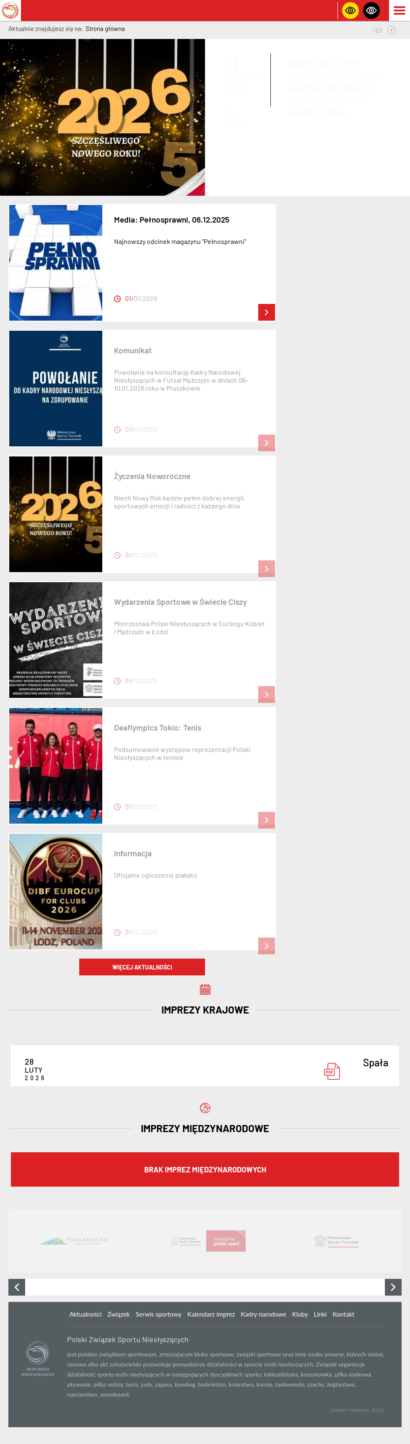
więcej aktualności (142, 967)
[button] (391, 30)
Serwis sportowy (159, 1314)
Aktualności (85, 1314)
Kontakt (343, 1314)
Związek (118, 1314)
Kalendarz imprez (211, 1314)
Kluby (300, 1314)
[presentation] (16, 1287)
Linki (320, 1314)
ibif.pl (377, 1410)
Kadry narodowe (263, 1314)
